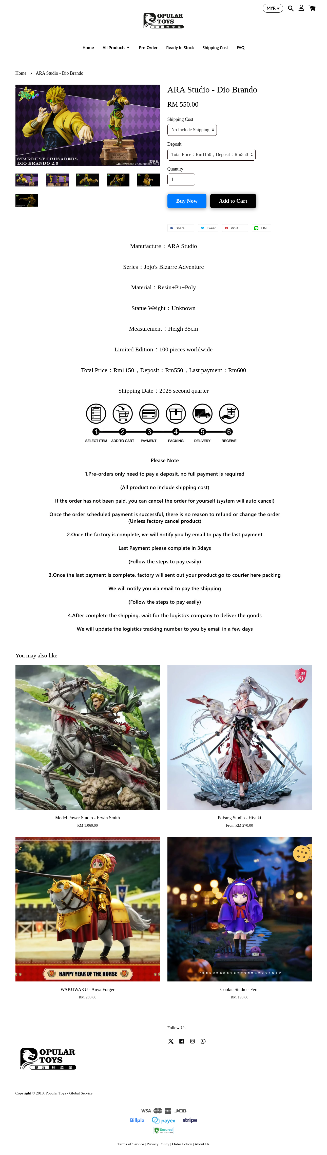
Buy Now (187, 201)
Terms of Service (131, 1144)
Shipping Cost (215, 47)
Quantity (175, 169)
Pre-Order (148, 47)
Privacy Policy (158, 1144)
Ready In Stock (180, 47)
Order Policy (182, 1144)
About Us (202, 1144)
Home (88, 47)
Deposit (174, 144)
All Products (116, 47)
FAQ (240, 47)
